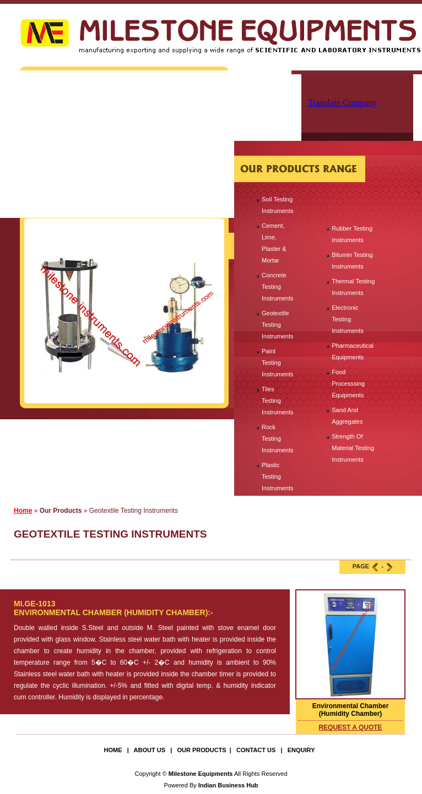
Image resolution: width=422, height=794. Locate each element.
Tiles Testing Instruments (277, 400)
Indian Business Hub (228, 785)
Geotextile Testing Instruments (277, 324)
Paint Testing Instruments (277, 362)
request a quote (350, 727)
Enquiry (301, 750)
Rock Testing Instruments (277, 438)
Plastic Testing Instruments (277, 476)
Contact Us (255, 750)
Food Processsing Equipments (348, 383)
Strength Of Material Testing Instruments (353, 448)
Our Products (201, 750)
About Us (149, 750)
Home (23, 510)
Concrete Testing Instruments (277, 287)
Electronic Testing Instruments (347, 319)
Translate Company (342, 102)
